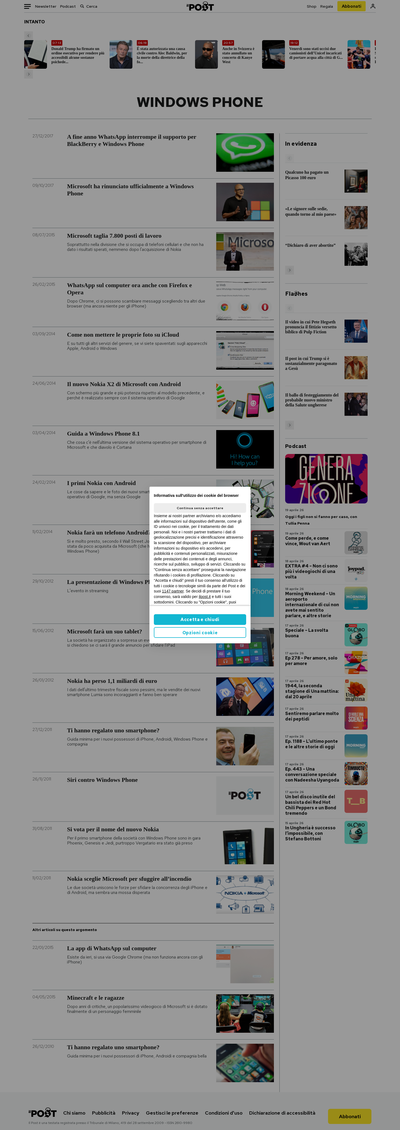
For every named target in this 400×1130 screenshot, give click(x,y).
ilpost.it (205, 596)
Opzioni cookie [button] (200, 633)
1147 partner (173, 591)
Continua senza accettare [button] (200, 508)
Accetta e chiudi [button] (200, 619)
